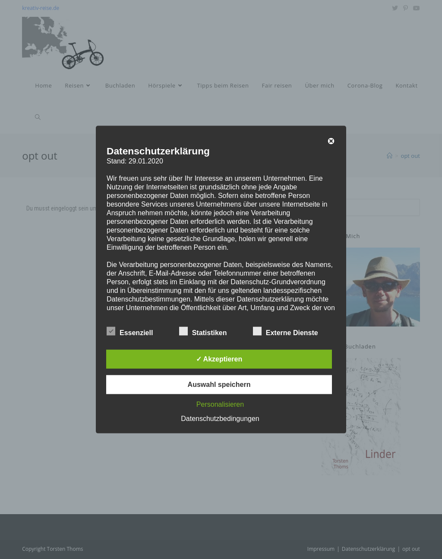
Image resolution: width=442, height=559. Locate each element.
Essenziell (130, 331)
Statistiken (203, 331)
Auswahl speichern (219, 384)
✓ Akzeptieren (219, 358)
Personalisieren (220, 404)
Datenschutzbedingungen (220, 418)
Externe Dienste (285, 331)
